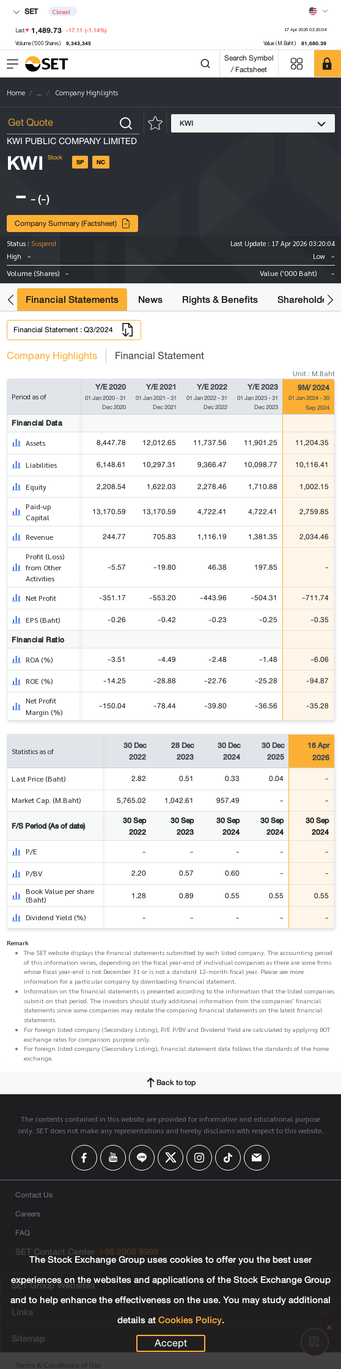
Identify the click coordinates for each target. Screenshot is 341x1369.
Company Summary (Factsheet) (73, 223)
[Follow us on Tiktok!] (228, 1157)
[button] (10, 299)
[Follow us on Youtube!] (113, 1157)
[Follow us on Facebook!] (84, 1157)
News (150, 299)
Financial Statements (72, 299)
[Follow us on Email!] (256, 1157)
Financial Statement (159, 356)
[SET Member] (327, 63)
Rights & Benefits (220, 299)
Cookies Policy (190, 1320)
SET (25, 11)
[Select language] (318, 11)
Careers (27, 1213)
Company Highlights (52, 356)
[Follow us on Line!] (141, 1157)
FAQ (22, 1232)
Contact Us (34, 1194)
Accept (171, 1343)
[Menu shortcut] (296, 64)
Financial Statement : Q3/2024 (73, 329)
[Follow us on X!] (170, 1157)
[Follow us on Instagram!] (199, 1157)
